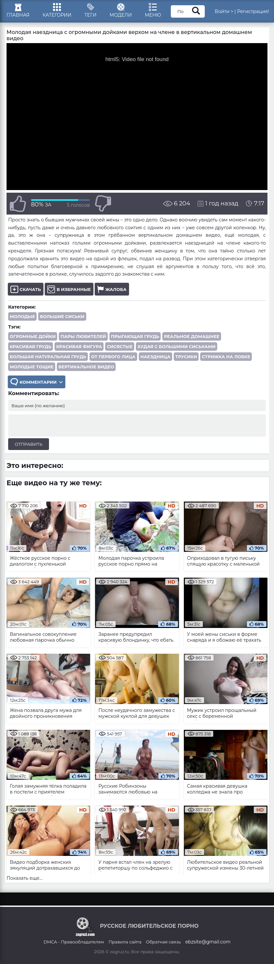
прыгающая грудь (135, 336)
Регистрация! (253, 11)
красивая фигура (79, 346)
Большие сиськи (62, 316)
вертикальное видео (86, 366)
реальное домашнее (191, 336)
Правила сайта (124, 941)
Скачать (25, 289)
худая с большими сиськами (176, 346)
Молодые (22, 316)
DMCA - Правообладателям (73, 941)
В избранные (69, 289)
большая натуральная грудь (48, 356)
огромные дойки (33, 336)
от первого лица (113, 356)
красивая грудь (30, 346)
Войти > (224, 11)
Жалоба (111, 289)
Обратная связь (163, 941)
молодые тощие (32, 366)
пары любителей (83, 336)
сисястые (120, 346)
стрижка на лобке (226, 356)
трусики (186, 356)
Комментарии (36, 382)
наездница (155, 356)
